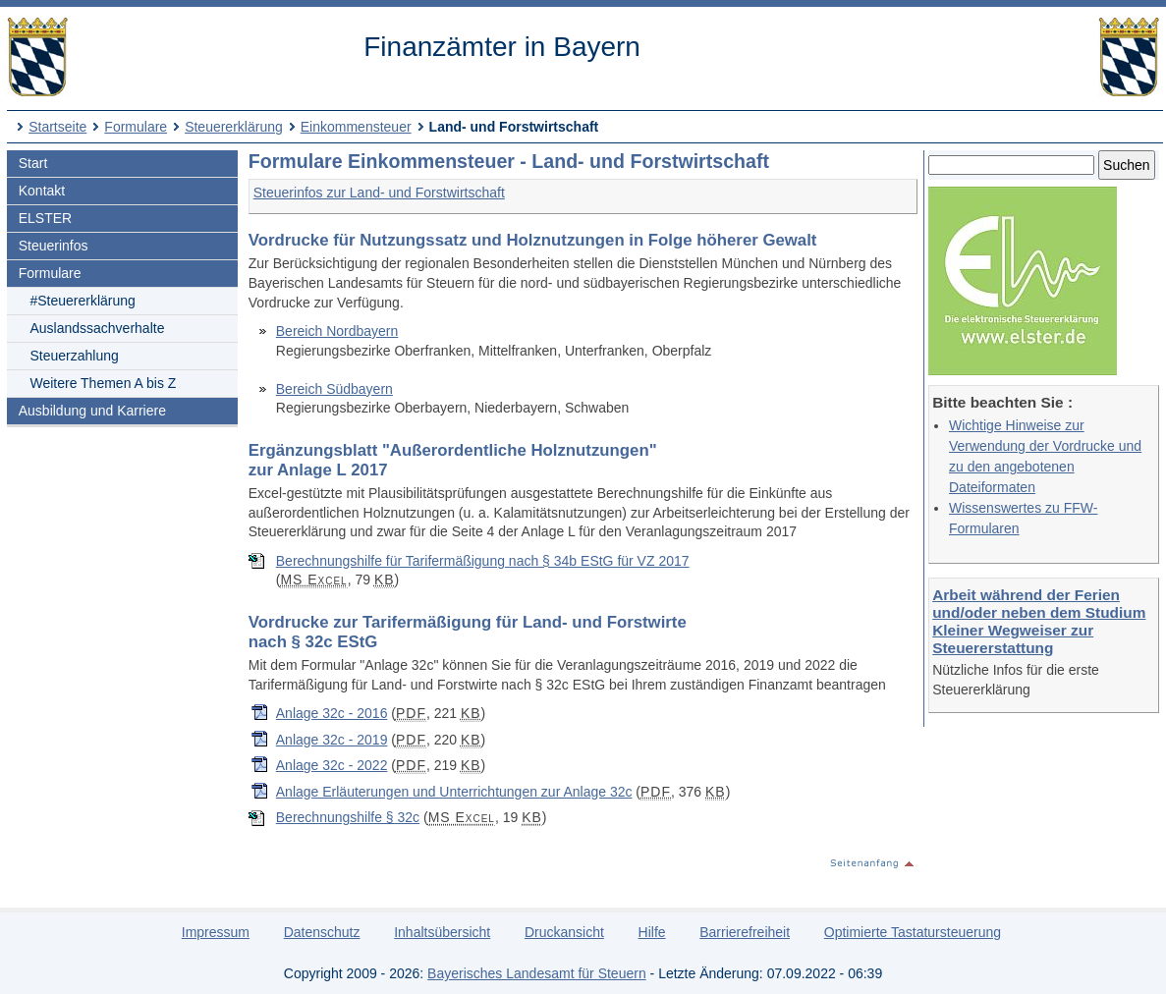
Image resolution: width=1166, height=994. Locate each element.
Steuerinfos (53, 245)
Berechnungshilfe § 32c (347, 817)
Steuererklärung (234, 127)
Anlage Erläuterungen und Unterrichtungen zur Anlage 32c (454, 792)
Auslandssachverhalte (96, 328)
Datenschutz (322, 932)
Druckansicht (564, 932)
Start (33, 163)
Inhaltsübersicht (442, 932)
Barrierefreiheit (744, 932)
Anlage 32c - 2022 (332, 765)
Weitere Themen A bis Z (102, 383)
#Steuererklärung (82, 300)
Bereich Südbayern (334, 389)
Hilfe (652, 932)
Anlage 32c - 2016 (332, 713)
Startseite (57, 127)
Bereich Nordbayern (337, 331)
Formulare (135, 127)
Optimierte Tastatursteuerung (912, 932)
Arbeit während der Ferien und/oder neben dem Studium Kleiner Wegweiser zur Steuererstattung (1038, 621)
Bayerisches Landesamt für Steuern (536, 973)
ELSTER (45, 218)
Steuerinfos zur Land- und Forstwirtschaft (379, 192)
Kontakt (42, 190)
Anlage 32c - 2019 (332, 739)
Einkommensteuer (356, 127)
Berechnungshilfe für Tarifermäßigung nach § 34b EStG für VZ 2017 (483, 561)
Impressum (216, 932)
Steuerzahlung (73, 355)
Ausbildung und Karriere (92, 410)
